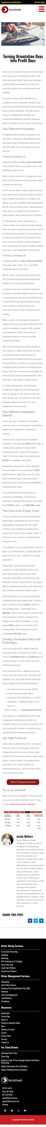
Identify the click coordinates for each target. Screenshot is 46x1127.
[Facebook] (11, 1110)
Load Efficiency (6, 998)
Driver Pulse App (7, 964)
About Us (4, 1019)
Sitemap (5, 1104)
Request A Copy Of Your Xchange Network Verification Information (20, 1061)
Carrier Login (39, 2)
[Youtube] (25, 1110)
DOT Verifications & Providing (11, 961)
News (3, 1026)
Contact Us (5, 1042)
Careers (4, 1032)
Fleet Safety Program (8, 985)
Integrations (5, 1013)
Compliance (5, 1001)
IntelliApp (4, 955)
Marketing (4, 958)
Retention (4, 991)
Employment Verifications (11, 2)
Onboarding (5, 981)
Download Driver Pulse (9, 1053)
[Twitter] (18, 1110)
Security (4, 1039)
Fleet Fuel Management (9, 994)
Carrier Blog (5, 1016)
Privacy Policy (6, 1035)
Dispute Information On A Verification (14, 1066)
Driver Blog (5, 1056)
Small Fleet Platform (8, 967)
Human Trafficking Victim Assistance (14, 1069)
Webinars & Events (7, 1029)
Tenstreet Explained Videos (10, 1022)
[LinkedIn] (5, 1110)
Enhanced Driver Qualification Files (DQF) (15, 988)
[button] (30, 921)
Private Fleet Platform (9, 971)
